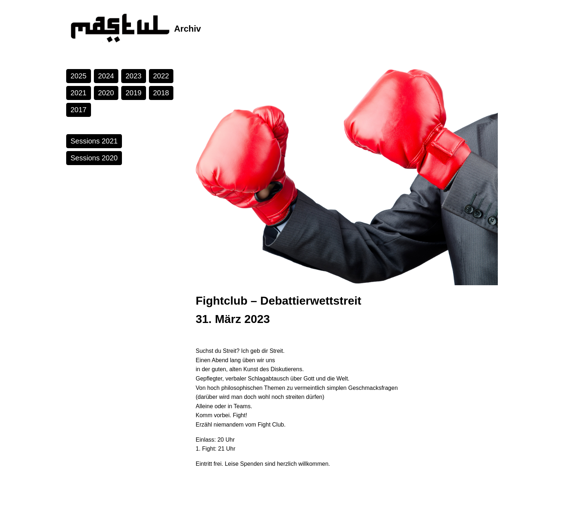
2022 (161, 76)
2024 (106, 76)
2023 (134, 76)
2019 (134, 93)
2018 (161, 93)
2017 (78, 110)
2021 (78, 93)
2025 (78, 76)
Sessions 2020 (94, 158)
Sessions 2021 (94, 141)
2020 (106, 93)
